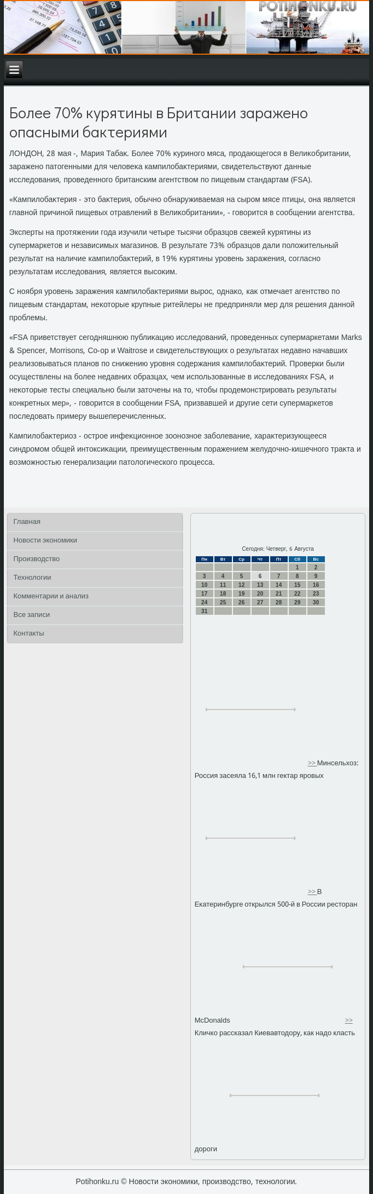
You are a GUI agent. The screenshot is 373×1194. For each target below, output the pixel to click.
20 (260, 594)
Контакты (28, 633)
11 (223, 585)
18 (223, 594)
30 (316, 602)
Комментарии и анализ (51, 596)
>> (312, 763)
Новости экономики (45, 540)
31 (204, 611)
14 (279, 585)
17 (204, 594)
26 (241, 602)
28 (279, 602)
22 (297, 594)
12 (241, 585)
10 (204, 585)
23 (316, 594)
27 (260, 602)
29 (297, 602)
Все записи (31, 615)
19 (241, 594)
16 (316, 585)
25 (223, 602)
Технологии (32, 578)
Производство (36, 559)
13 (260, 585)
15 (297, 585)
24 (204, 602)
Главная (26, 522)
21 (279, 594)
